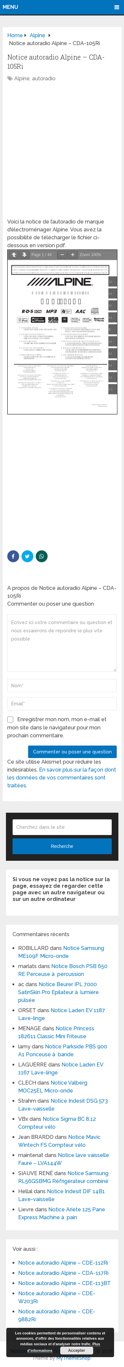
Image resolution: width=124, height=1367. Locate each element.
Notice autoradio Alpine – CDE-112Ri (63, 1263)
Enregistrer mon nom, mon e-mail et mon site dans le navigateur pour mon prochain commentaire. (56, 727)
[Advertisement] (62, 153)
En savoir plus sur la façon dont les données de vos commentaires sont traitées (61, 778)
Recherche (62, 846)
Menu (10, 7)
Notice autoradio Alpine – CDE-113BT (64, 1283)
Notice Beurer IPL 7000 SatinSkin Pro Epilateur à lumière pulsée (58, 992)
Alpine (22, 78)
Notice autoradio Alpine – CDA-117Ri (63, 1273)
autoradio (44, 78)
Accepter (76, 1350)
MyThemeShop (74, 1358)
